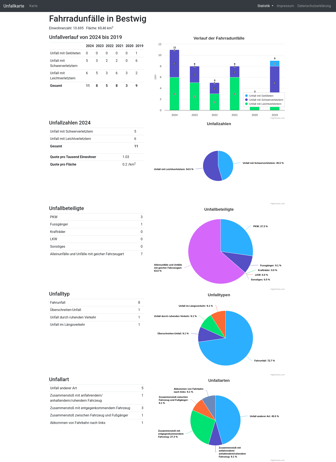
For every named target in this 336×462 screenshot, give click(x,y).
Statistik (264, 6)
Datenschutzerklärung (314, 6)
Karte (33, 6)
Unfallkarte (13, 6)
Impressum (285, 6)
